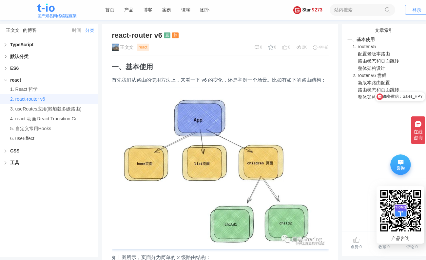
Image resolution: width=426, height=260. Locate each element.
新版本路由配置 (374, 82)
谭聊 (185, 9)
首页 (109, 9)
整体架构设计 (371, 68)
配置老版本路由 (374, 53)
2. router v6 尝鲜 (369, 75)
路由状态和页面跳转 (378, 61)
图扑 (204, 9)
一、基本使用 (361, 39)
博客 (147, 9)
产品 (128, 9)
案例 (166, 9)
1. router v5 (364, 46)
